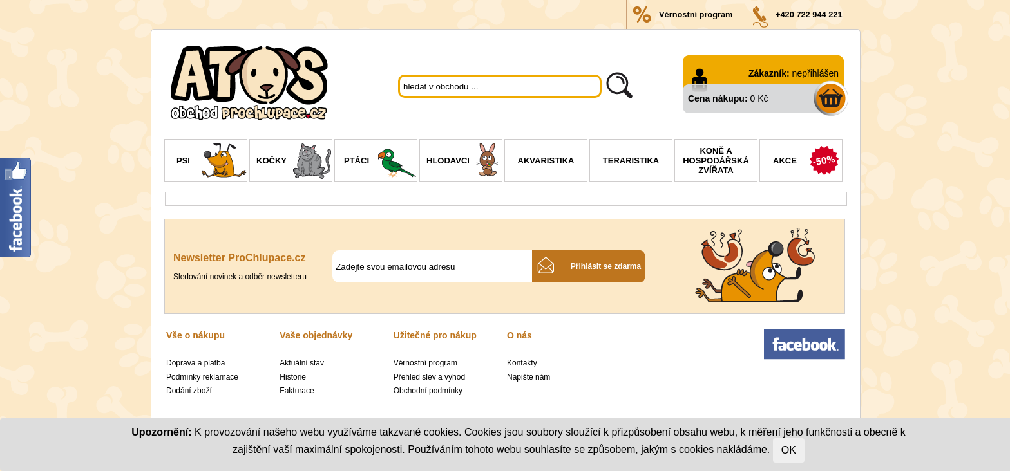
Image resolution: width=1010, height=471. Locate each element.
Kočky (294, 162)
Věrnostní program (695, 14)
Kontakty (522, 362)
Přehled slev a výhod (429, 377)
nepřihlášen (815, 73)
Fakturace (297, 390)
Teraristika (631, 160)
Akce (807, 162)
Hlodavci (464, 162)
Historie (293, 377)
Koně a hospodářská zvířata (716, 160)
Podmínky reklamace (202, 377)
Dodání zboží (189, 390)
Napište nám (528, 377)
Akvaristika (546, 160)
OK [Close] (788, 450)
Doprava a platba (195, 362)
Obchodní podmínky (428, 390)
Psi (211, 162)
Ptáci (380, 162)
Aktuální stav (302, 362)
